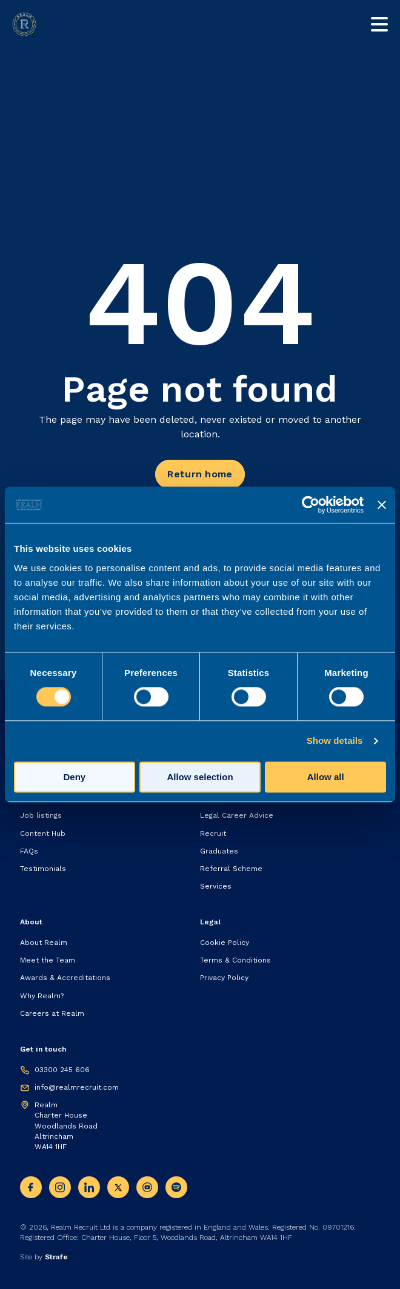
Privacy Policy (224, 977)
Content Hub (42, 833)
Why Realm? (42, 996)
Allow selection (200, 777)
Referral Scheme (231, 868)
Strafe (56, 1257)
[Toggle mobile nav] (379, 24)
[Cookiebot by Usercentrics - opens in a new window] (311, 504)
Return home (199, 474)
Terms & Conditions (235, 960)
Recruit (213, 833)
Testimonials (43, 868)
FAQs (29, 851)
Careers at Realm (52, 1013)
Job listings (41, 815)
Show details (335, 741)
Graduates (219, 851)
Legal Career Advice (236, 815)
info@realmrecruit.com (77, 1087)
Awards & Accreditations (65, 977)
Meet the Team (47, 960)
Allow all (325, 777)
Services (216, 886)
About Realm (43, 942)
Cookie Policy (224, 942)
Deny (74, 777)
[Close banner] (382, 504)
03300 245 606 (62, 1069)
